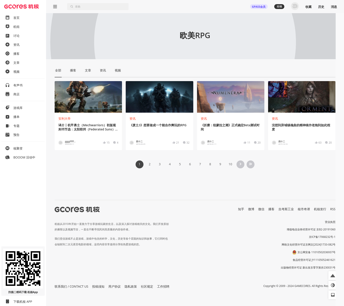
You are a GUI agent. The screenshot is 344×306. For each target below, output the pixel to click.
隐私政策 (131, 286)
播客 (271, 209)
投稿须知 (98, 286)
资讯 (132, 118)
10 (230, 164)
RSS (332, 209)
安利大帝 (64, 118)
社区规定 (147, 286)
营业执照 (330, 222)
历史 (321, 7)
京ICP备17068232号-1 (322, 237)
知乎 (241, 209)
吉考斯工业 (286, 209)
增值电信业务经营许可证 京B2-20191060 (311, 229)
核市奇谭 (304, 209)
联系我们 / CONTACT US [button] (71, 286)
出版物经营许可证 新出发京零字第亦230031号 (308, 267)
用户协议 (114, 286)
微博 (251, 209)
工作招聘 (163, 286)
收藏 (308, 7)
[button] (332, 275)
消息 (334, 7)
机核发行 (320, 209)
